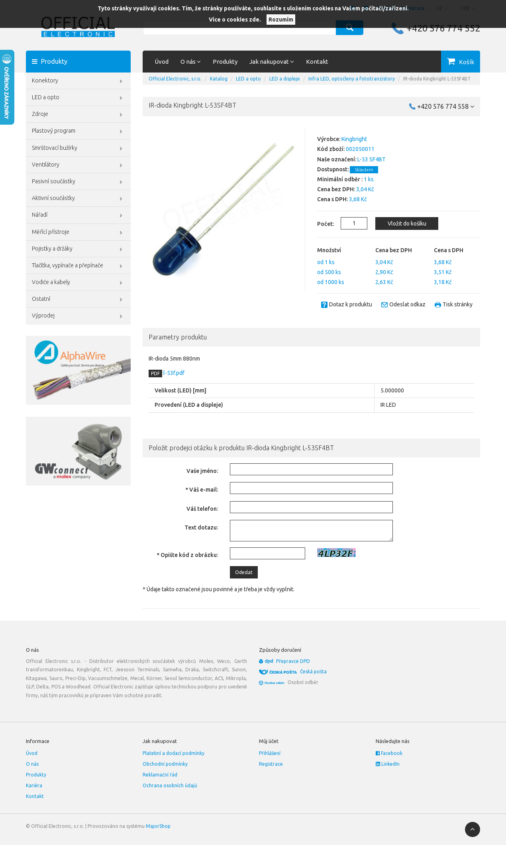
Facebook (389, 753)
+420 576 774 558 (445, 106)
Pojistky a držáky (78, 249)
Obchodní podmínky (165, 764)
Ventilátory (78, 165)
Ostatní (78, 299)
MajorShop (158, 826)
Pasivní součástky (78, 182)
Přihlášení (269, 753)
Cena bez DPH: (336, 189)
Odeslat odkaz (407, 304)
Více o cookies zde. (235, 19)
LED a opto (78, 98)
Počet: (321, 224)
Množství (329, 250)
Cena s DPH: (332, 199)
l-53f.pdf (173, 373)
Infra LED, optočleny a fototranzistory (351, 78)
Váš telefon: (202, 509)
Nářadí (78, 215)
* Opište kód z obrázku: (187, 555)
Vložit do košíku (407, 223)
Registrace (271, 764)
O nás (32, 764)
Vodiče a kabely (78, 282)
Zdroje (78, 114)
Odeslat (244, 572)
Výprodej (78, 316)
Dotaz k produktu (350, 304)
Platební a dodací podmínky (173, 753)
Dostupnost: (333, 169)
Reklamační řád (160, 774)
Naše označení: (336, 159)
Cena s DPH (448, 250)
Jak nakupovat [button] (271, 61)
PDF (155, 373)
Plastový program (78, 131)
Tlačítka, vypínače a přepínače (78, 266)
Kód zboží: (331, 149)
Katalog (219, 78)
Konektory (78, 81)
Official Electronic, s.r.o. (175, 78)
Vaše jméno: (202, 471)
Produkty (225, 61)
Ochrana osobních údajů (170, 785)
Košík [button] (466, 62)
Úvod (162, 61)
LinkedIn (388, 764)
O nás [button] (190, 61)
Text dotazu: (201, 527)
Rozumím (281, 19)
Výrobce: (328, 139)
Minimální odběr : (340, 179)
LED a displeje (284, 78)
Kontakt (317, 61)
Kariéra (34, 785)
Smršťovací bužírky (78, 148)
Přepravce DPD (293, 661)
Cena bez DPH (393, 250)
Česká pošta (313, 671)
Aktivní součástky (78, 198)
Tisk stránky (458, 304)
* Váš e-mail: (201, 489)
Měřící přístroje (78, 232)
